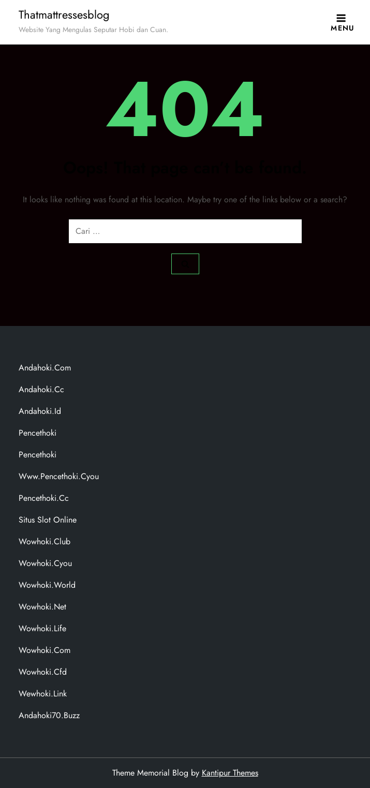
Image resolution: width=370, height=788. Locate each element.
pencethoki (37, 433)
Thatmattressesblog (64, 14)
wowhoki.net (42, 607)
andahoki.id (40, 411)
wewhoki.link (43, 694)
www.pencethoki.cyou (59, 476)
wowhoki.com (44, 650)
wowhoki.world (47, 585)
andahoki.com (45, 368)
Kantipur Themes (230, 773)
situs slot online (48, 520)
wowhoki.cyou (45, 563)
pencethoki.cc (44, 498)
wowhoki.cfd (43, 672)
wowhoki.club (44, 541)
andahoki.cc (41, 389)
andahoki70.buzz (49, 715)
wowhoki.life (42, 628)
